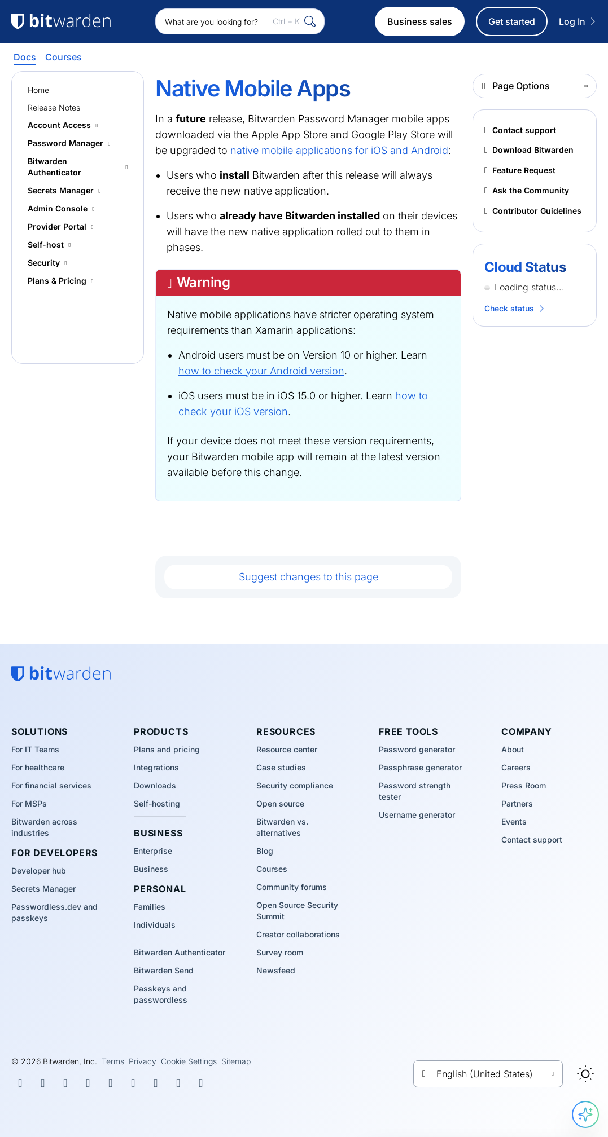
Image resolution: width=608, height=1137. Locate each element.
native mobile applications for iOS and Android (339, 150)
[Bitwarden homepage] (61, 674)
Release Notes (54, 107)
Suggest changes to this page (308, 577)
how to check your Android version (261, 371)
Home (38, 90)
